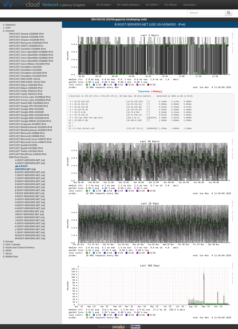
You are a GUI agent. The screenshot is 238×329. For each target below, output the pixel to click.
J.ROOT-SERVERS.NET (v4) (30, 217)
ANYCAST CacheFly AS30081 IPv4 (27, 49)
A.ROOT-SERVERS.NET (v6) (30, 163)
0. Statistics (9, 25)
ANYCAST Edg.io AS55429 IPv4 (26, 85)
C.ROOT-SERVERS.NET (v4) (30, 175)
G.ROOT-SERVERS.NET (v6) (30, 202)
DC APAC (152, 4)
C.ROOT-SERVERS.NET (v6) (30, 178)
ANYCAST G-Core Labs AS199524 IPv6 (30, 100)
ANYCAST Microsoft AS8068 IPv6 (27, 136)
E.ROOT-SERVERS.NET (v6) (30, 190)
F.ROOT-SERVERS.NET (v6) (29, 196)
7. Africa (7, 253)
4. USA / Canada (11, 244)
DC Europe (104, 4)
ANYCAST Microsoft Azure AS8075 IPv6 (30, 142)
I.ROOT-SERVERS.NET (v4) (29, 211)
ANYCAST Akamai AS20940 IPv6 (26, 37)
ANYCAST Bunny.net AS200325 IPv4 (28, 43)
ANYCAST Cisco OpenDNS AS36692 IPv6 (31, 58)
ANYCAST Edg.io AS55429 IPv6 (26, 88)
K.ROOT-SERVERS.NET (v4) (30, 223)
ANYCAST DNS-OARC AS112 (24, 79)
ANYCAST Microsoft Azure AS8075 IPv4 (30, 139)
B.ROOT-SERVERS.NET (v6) (30, 172)
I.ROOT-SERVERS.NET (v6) (29, 214)
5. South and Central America (18, 247)
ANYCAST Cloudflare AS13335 (25, 67)
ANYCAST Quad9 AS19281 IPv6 (26, 148)
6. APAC (7, 250)
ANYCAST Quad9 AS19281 (23, 145)
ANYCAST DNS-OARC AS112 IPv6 (27, 82)
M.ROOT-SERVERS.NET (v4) (30, 235)
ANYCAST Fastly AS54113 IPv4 (25, 91)
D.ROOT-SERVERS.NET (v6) (30, 184)
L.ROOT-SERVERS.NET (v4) (30, 229)
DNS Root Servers (18, 157)
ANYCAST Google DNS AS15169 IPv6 (29, 115)
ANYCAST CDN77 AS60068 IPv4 (26, 46)
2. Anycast (8, 31)
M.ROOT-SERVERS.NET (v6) (30, 238)
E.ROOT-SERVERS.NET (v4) (30, 187)
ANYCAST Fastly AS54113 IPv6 (25, 94)
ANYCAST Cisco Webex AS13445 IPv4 (29, 64)
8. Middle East (10, 256)
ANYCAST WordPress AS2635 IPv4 (27, 154)
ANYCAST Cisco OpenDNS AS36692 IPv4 (31, 52)
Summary (189, 4)
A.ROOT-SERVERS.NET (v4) (30, 160)
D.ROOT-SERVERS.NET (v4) (30, 181)
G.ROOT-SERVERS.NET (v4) (30, 199)
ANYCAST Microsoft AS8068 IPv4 (27, 133)
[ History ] (157, 91)
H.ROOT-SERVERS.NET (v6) (30, 208)
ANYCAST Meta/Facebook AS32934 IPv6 (30, 130)
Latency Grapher (63, 4)
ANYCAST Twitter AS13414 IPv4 (26, 151)
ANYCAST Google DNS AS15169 (26, 109)
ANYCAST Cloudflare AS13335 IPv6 (28, 73)
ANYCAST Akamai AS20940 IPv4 (26, 34)
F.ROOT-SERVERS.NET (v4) (29, 193)
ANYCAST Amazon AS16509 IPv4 (27, 40)
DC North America (128, 4)
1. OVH (6, 28)
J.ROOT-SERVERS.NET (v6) (30, 220)
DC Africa (171, 4)
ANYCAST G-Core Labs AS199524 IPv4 (30, 97)
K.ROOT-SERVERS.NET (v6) (30, 226)
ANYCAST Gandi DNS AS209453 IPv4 (29, 103)
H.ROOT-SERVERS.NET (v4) (30, 205)
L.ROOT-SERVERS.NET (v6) (30, 232)
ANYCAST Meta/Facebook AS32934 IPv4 (30, 127)
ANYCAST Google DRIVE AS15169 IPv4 (30, 121)
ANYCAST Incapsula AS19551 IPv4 (27, 124)
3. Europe (8, 241)
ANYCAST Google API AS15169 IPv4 (28, 106)
